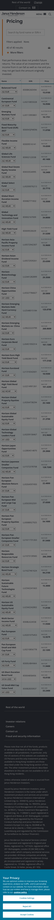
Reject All (27, 906)
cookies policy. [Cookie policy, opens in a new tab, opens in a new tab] (20, 892)
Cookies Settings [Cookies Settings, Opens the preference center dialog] (27, 898)
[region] (27, 894)
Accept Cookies (27, 914)
